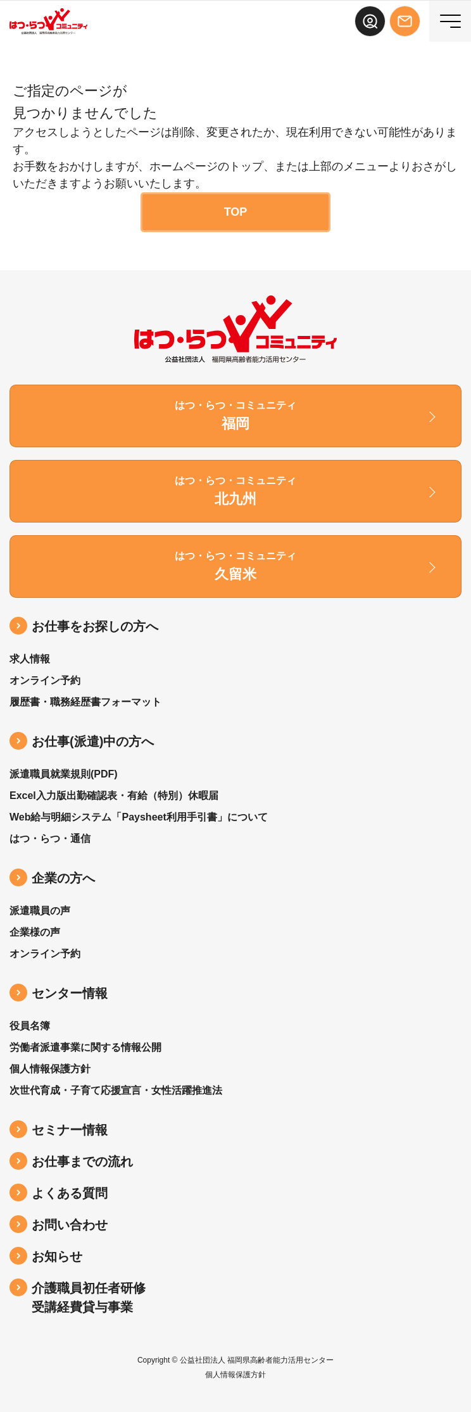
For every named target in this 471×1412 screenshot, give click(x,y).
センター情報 (70, 993)
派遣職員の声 (39, 910)
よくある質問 (70, 1193)
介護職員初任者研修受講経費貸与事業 (89, 1297)
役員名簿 (29, 1025)
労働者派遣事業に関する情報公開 (85, 1047)
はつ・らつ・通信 (50, 838)
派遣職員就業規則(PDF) (63, 774)
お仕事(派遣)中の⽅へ (93, 741)
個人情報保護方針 (50, 1068)
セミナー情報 (70, 1130)
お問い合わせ (70, 1225)
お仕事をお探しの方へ (95, 626)
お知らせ (57, 1256)
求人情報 (29, 658)
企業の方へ (63, 878)
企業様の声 (34, 932)
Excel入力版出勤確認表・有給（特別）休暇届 (113, 795)
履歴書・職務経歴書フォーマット (85, 702)
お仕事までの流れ (82, 1161)
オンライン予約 (44, 680)
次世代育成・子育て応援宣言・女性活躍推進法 (115, 1090)
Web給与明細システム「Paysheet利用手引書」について (138, 817)
